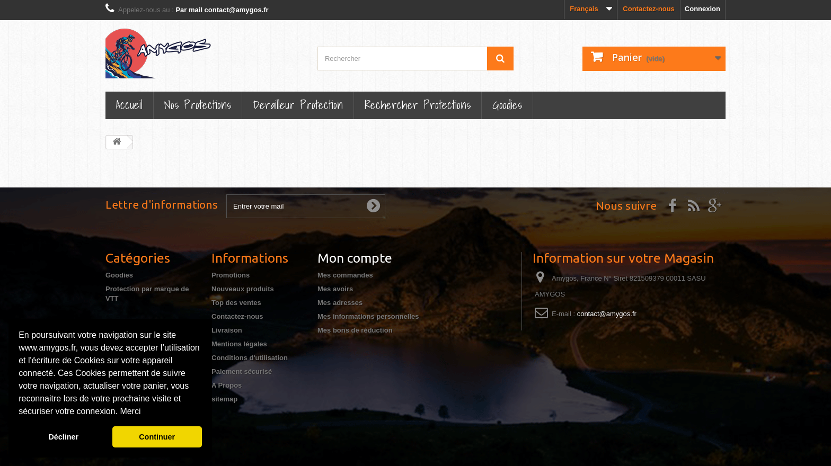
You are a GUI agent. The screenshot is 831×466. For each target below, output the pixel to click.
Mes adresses (340, 303)
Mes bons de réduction (355, 330)
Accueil (129, 104)
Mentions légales (239, 344)
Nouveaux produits (242, 289)
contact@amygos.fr (606, 314)
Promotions (230, 275)
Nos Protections (197, 104)
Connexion (702, 9)
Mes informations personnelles (368, 316)
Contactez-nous (649, 9)
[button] (144, 412)
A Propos (226, 385)
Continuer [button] (157, 437)
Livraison (226, 330)
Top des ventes (236, 303)
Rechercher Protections (418, 104)
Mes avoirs (335, 289)
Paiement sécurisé (241, 371)
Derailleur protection (298, 104)
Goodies (507, 104)
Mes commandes (345, 275)
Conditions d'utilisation (249, 358)
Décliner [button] (63, 437)
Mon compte (354, 257)
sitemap (224, 399)
